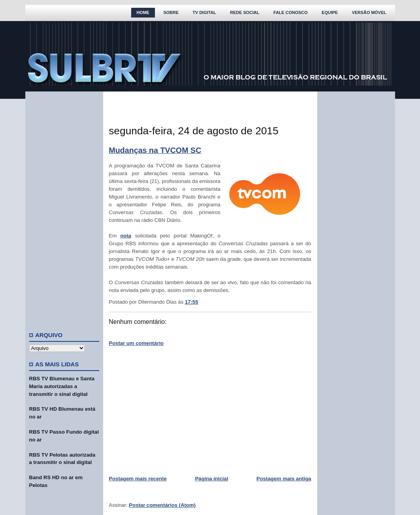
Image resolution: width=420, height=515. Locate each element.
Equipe (330, 12)
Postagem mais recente (138, 479)
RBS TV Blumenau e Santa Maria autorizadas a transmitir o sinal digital (62, 386)
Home (143, 12)
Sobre (171, 12)
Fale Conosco (290, 12)
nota (125, 236)
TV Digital (204, 12)
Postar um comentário (136, 343)
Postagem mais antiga (284, 479)
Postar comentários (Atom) (162, 505)
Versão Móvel (369, 12)
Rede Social (244, 12)
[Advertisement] (64, 208)
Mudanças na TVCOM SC (155, 150)
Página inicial (211, 479)
